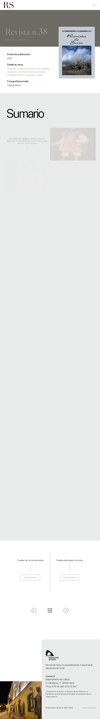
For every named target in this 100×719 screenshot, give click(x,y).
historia (21, 75)
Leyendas (30, 75)
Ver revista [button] (30, 578)
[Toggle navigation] (94, 5)
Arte (38, 68)
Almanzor (11, 68)
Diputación (12, 72)
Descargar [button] (69, 578)
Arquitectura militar (26, 68)
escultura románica (27, 72)
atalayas (45, 68)
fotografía (12, 75)
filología (41, 72)
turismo (39, 75)
